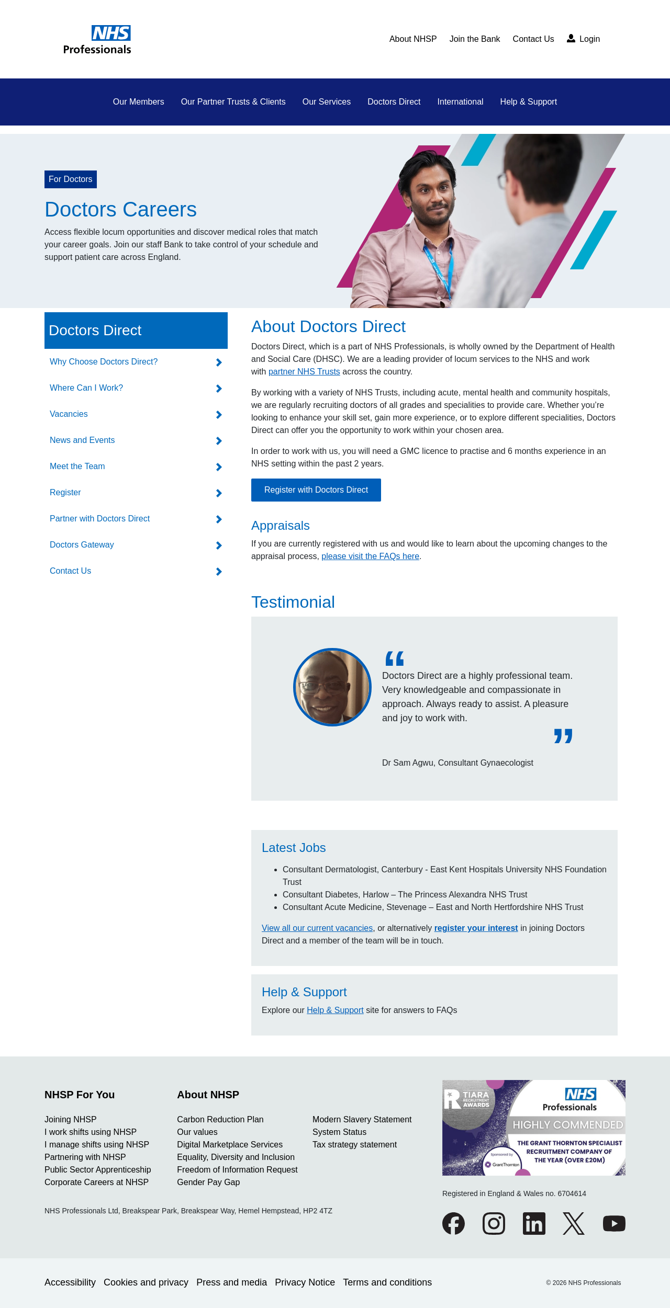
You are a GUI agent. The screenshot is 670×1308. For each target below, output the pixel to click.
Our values (197, 1132)
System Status (339, 1132)
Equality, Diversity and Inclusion (236, 1157)
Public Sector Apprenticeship (97, 1169)
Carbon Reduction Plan (220, 1119)
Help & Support (528, 101)
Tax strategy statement (354, 1144)
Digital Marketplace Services (230, 1144)
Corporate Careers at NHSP (96, 1182)
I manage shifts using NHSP (96, 1144)
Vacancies (69, 414)
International (461, 101)
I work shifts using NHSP (90, 1132)
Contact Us (533, 39)
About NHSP (413, 39)
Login (583, 38)
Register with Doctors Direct (316, 489)
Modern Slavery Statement (361, 1119)
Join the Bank (475, 39)
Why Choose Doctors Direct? (104, 361)
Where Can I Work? (86, 387)
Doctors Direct (393, 101)
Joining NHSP (70, 1119)
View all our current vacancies (317, 928)
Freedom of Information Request (237, 1169)
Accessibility (70, 1282)
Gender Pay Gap (208, 1182)
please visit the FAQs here (370, 556)
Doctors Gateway (82, 544)
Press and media (231, 1282)
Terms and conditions (387, 1282)
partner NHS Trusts (304, 371)
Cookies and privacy (146, 1282)
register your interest (476, 928)
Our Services (327, 101)
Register (65, 492)
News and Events (82, 440)
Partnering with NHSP (85, 1157)
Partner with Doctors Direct (100, 518)
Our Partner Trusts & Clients (233, 101)
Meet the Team (77, 466)
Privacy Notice (305, 1282)
